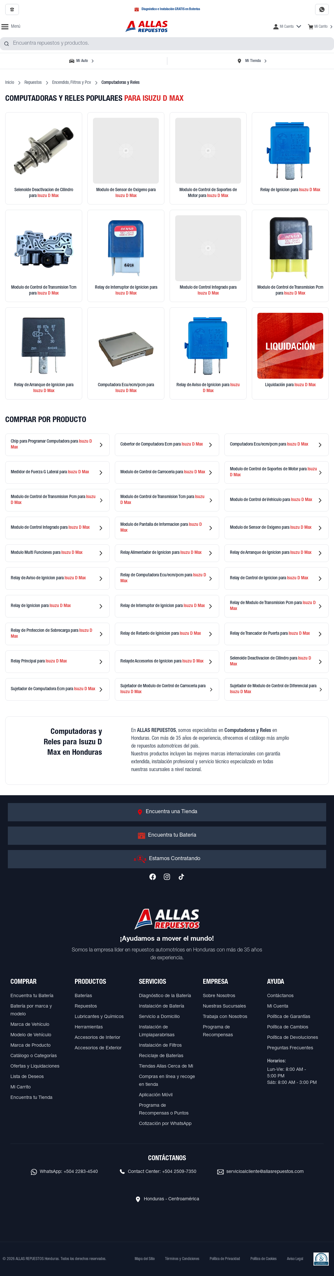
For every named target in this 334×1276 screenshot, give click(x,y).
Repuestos (33, 83)
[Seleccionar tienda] (252, 61)
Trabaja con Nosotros (225, 1017)
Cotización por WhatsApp (165, 1124)
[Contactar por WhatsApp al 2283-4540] (322, 9)
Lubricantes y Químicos (99, 1017)
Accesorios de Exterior (98, 1048)
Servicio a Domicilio (159, 1017)
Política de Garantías (288, 1017)
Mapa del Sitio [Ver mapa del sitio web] (145, 1259)
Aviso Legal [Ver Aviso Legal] (295, 1259)
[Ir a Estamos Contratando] (167, 859)
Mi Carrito (20, 1087)
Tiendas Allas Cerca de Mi (166, 1066)
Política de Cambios (287, 1027)
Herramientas (89, 1027)
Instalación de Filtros (160, 1045)
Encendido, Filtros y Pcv (71, 83)
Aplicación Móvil (156, 1095)
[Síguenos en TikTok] (181, 876)
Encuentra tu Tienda (31, 1098)
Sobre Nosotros (219, 996)
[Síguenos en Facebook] (152, 876)
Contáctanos (280, 996)
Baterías (83, 996)
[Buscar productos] (6, 43)
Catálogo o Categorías (33, 1056)
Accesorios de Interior (97, 1038)
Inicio (9, 83)
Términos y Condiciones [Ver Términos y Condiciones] (182, 1259)
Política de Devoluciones (292, 1038)
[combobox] (167, 43)
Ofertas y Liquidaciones (34, 1066)
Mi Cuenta (277, 1006)
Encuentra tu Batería (31, 996)
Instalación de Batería (161, 1006)
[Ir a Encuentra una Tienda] (167, 812)
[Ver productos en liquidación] (290, 353)
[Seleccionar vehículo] (82, 61)
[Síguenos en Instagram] (167, 876)
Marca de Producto (30, 1045)
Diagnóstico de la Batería (165, 996)
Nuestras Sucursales (224, 1006)
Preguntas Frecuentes (290, 1048)
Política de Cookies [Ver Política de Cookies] (263, 1259)
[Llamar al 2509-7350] (12, 9)
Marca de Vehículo (29, 1025)
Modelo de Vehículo (30, 1035)
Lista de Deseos (27, 1077)
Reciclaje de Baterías (161, 1056)
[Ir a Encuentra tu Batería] (167, 836)
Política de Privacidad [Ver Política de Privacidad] (225, 1259)
